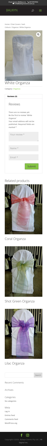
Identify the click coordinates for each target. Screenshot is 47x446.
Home (7, 24)
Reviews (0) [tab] (12, 96)
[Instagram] (27, 435)
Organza (15, 27)
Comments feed (11, 419)
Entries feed (10, 415)
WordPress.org (11, 423)
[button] (38, 34)
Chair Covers (15, 24)
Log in (7, 411)
